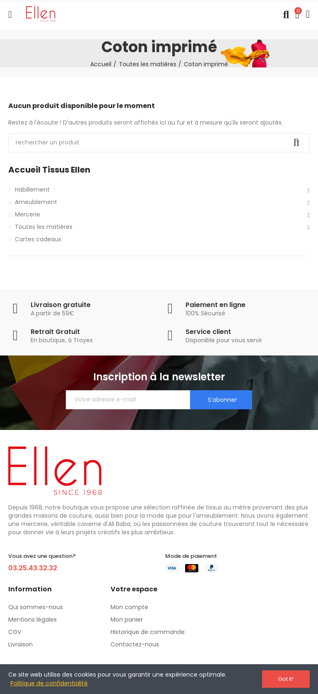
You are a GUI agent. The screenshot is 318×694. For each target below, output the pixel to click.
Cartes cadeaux (38, 239)
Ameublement (36, 202)
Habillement (32, 189)
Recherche (296, 142)
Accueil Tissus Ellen (49, 170)
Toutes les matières (43, 227)
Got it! (286, 679)
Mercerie (27, 214)
